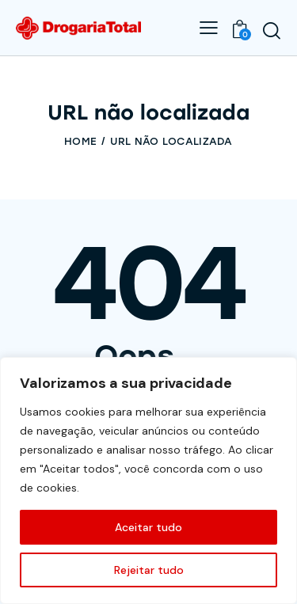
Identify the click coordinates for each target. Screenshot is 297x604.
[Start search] (271, 30)
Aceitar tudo (148, 527)
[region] (148, 480)
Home (80, 141)
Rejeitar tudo (149, 570)
